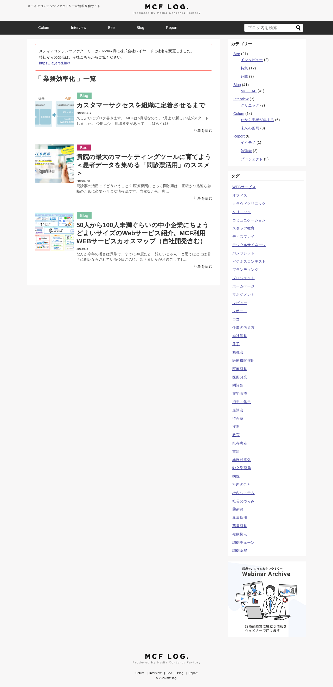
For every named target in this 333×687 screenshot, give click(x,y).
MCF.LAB (249, 91)
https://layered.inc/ (54, 63)
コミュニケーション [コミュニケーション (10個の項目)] (249, 220)
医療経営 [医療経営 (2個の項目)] (239, 369)
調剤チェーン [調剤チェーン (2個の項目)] (243, 542)
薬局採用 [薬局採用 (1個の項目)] (239, 517)
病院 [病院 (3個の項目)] (236, 476)
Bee (111, 27)
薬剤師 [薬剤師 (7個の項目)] (238, 509)
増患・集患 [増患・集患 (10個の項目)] (241, 402)
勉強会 (246, 151)
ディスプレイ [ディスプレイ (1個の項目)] (243, 236)
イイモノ (248, 142)
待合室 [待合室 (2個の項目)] (238, 418)
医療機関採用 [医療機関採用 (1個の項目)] (243, 360)
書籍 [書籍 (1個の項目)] (236, 451)
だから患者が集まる (257, 120)
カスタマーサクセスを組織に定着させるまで (140, 105)
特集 (244, 68)
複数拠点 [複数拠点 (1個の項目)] (239, 534)
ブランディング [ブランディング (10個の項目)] (245, 269)
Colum (43, 27)
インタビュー (252, 60)
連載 (244, 76)
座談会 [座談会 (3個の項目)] (238, 410)
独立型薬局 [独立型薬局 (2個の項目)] (241, 468)
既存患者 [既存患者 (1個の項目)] (239, 443)
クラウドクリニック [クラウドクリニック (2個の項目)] (249, 203)
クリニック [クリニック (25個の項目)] (241, 212)
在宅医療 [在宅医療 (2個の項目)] (239, 393)
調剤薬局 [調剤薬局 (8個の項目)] (239, 550)
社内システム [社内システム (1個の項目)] (243, 493)
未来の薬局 (250, 128)
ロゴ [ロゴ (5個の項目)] (236, 319)
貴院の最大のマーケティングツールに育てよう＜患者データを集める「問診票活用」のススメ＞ (143, 164)
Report (171, 27)
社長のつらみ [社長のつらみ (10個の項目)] (243, 501)
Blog (140, 27)
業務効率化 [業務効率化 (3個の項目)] (241, 460)
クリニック (250, 105)
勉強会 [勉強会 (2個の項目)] (238, 352)
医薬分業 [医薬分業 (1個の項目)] (239, 377)
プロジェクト (252, 159)
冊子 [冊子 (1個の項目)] (236, 344)
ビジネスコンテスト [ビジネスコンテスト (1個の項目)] (249, 261)
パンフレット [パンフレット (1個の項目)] (243, 253)
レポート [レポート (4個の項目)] (239, 311)
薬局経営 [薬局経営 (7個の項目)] (239, 526)
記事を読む (203, 130)
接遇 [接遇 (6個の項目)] (236, 426)
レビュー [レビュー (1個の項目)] (239, 303)
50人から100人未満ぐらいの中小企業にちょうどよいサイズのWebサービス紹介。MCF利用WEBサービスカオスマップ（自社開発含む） (142, 233)
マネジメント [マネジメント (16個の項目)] (243, 294)
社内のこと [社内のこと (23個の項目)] (241, 484)
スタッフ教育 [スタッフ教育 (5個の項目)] (243, 228)
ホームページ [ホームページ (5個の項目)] (243, 286)
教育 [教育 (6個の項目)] (236, 435)
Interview (78, 27)
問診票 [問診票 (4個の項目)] (238, 385)
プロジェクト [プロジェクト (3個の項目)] (243, 278)
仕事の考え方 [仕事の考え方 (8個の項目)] (243, 327)
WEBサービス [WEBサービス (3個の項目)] (244, 187)
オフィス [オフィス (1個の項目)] (239, 195)
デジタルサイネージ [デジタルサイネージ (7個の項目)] (249, 245)
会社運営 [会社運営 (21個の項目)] (239, 336)
